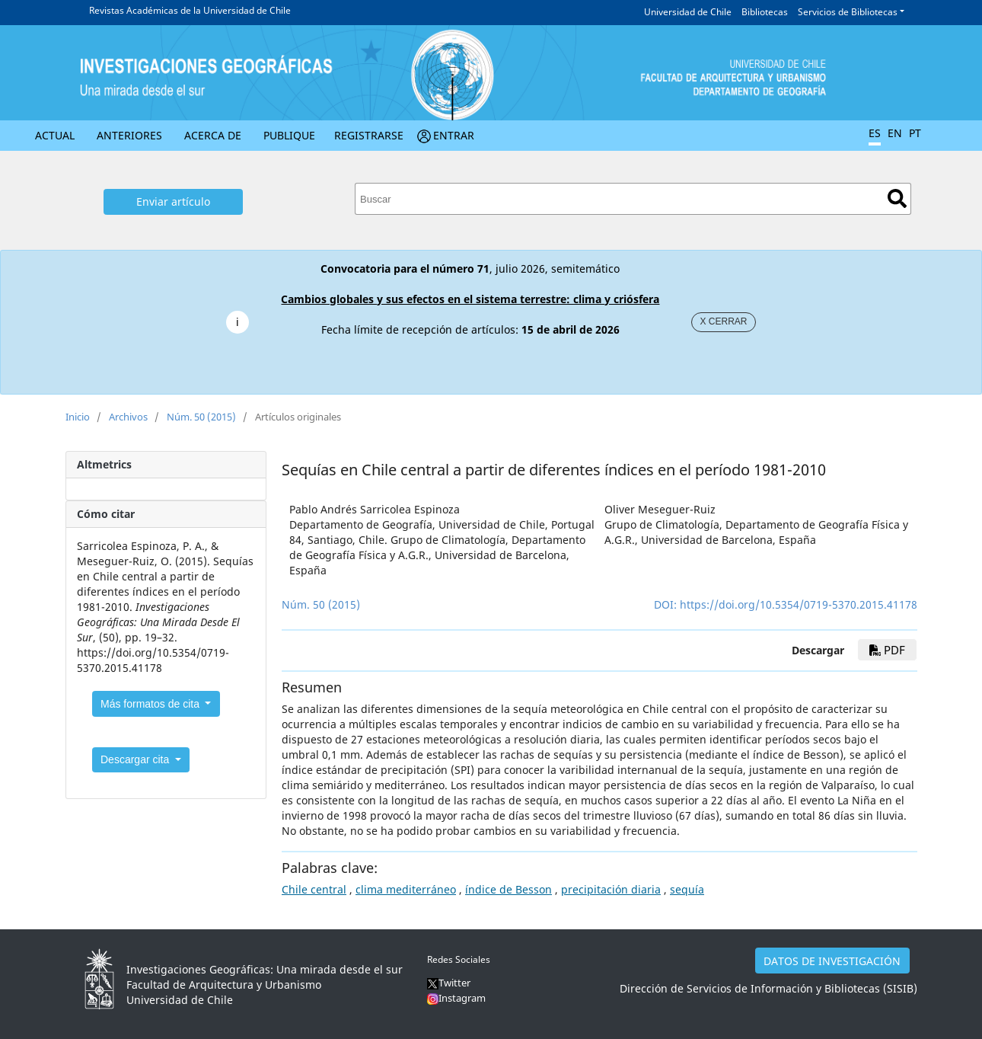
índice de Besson (508, 889)
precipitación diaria (611, 889)
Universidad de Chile (688, 11)
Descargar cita (136, 759)
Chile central (314, 889)
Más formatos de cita (151, 704)
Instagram (462, 998)
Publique (289, 135)
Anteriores (129, 135)
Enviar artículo (173, 201)
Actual (55, 135)
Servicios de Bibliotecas (848, 11)
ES (875, 133)
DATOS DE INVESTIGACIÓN (832, 961)
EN (895, 133)
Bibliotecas (764, 11)
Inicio (77, 417)
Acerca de (212, 135)
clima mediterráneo (405, 889)
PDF (887, 649)
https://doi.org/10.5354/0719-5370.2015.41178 (798, 604)
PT (915, 133)
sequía (687, 889)
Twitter (448, 982)
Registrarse (368, 135)
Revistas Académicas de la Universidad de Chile (190, 10)
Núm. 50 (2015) (201, 417)
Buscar (897, 198)
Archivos (128, 417)
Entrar (453, 135)
